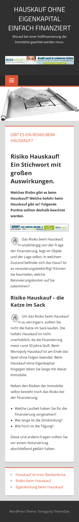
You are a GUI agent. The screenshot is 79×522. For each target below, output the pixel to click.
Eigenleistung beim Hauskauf (39, 487)
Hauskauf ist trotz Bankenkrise (41, 474)
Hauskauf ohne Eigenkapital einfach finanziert (39, 18)
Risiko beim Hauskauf (33, 480)
